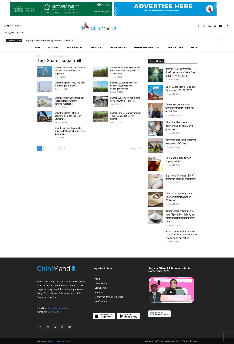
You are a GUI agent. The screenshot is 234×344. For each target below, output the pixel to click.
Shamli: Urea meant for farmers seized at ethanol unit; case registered (70, 70)
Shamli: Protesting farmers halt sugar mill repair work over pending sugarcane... (69, 101)
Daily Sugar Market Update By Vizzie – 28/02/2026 (49, 40)
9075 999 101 (53, 311)
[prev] (221, 40)
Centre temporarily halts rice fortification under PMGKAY (179, 197)
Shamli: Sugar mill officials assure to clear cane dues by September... (68, 116)
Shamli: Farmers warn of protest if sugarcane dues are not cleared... (125, 116)
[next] (226, 40)
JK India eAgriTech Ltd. (62, 341)
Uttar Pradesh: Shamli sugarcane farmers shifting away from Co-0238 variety (125, 70)
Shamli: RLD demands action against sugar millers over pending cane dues (123, 86)
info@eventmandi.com (58, 307)
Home (40, 56)
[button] (226, 26)
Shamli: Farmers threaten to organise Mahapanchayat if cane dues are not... (70, 131)
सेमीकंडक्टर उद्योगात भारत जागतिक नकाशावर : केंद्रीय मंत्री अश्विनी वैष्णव (180, 108)
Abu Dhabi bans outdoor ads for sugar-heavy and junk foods (179, 126)
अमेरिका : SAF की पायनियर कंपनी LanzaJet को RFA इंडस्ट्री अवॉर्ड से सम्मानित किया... (181, 72)
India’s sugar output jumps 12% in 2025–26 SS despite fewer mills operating (181, 234)
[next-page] (64, 148)
